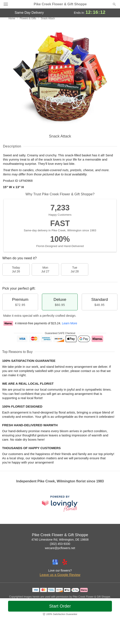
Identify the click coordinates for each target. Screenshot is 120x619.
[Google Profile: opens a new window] (55, 562)
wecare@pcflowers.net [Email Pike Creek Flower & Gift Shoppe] (60, 548)
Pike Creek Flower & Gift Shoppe (60, 4)
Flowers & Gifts (28, 18)
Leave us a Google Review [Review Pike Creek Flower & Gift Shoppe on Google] (60, 575)
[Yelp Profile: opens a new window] (65, 562)
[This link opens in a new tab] (60, 503)
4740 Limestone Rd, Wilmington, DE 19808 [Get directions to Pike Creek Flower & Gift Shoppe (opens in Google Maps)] (60, 539)
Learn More (69, 323)
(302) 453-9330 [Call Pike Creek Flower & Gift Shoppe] (60, 543)
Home (12, 18)
